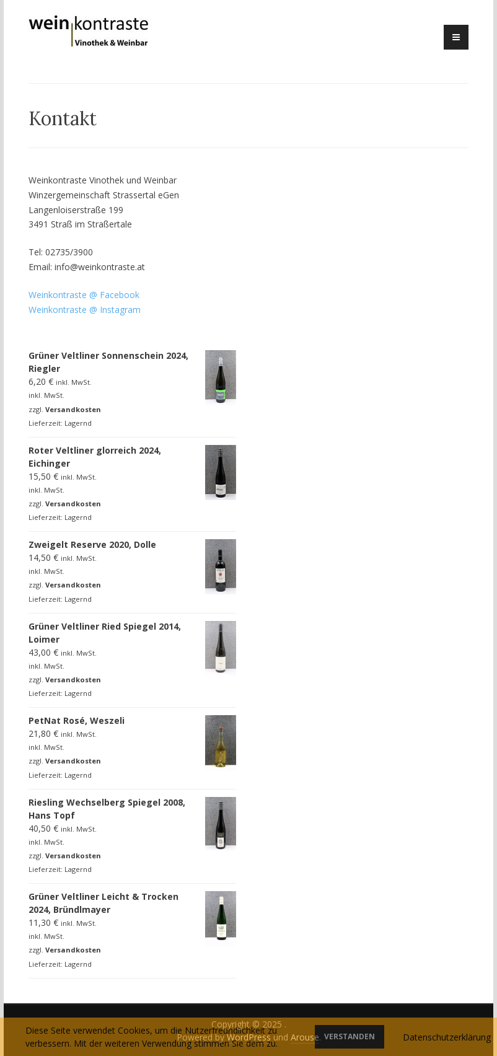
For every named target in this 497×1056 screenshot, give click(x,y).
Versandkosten (73, 409)
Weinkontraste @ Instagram (85, 309)
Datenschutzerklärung (447, 1037)
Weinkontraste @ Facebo (79, 295)
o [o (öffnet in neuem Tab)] (132, 295)
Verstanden (349, 1036)
